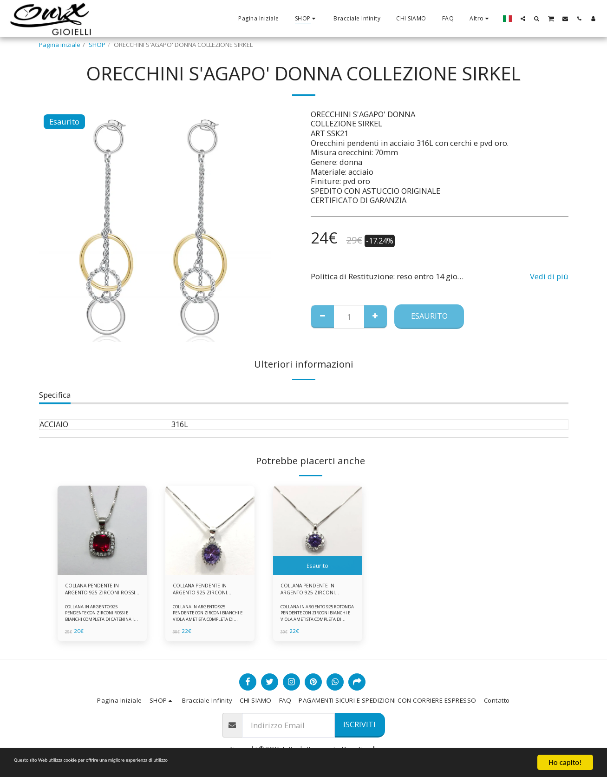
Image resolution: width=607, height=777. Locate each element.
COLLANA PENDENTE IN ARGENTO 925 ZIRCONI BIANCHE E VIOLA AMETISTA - (313, 591)
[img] (102, 530)
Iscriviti (359, 724)
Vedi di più (549, 277)
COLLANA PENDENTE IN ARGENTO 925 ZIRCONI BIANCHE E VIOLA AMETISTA (205, 591)
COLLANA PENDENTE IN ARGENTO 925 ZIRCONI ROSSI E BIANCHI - (97, 591)
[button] (522, 18)
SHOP (97, 44)
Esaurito (429, 315)
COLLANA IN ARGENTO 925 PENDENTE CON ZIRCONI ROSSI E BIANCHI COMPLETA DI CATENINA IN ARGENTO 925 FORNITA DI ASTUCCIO (102, 623)
